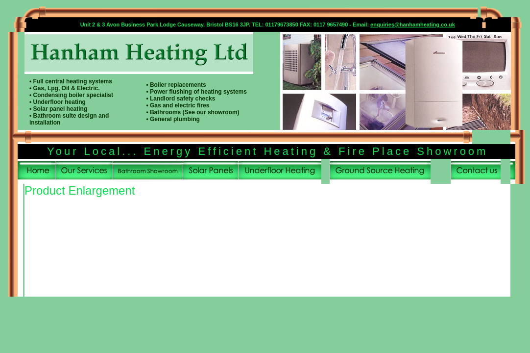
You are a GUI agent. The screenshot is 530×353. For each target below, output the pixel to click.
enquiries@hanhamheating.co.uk (412, 24)
